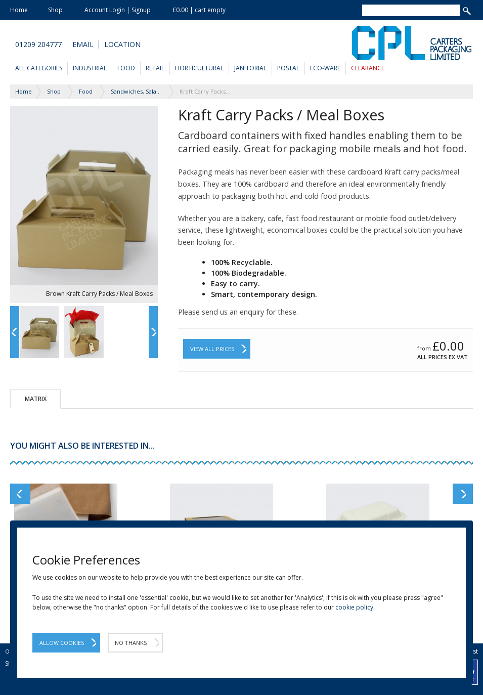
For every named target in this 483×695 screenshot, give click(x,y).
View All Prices (212, 349)
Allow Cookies (61, 642)
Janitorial (250, 68)
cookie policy (354, 607)
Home (19, 10)
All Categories (38, 68)
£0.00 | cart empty (199, 10)
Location (122, 44)
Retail (155, 68)
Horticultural (199, 68)
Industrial (90, 68)
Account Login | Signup (117, 10)
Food (126, 68)
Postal (288, 68)
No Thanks (131, 642)
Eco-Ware (325, 68)
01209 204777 (38, 44)
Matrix (36, 399)
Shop (55, 10)
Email (83, 44)
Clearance (367, 68)
